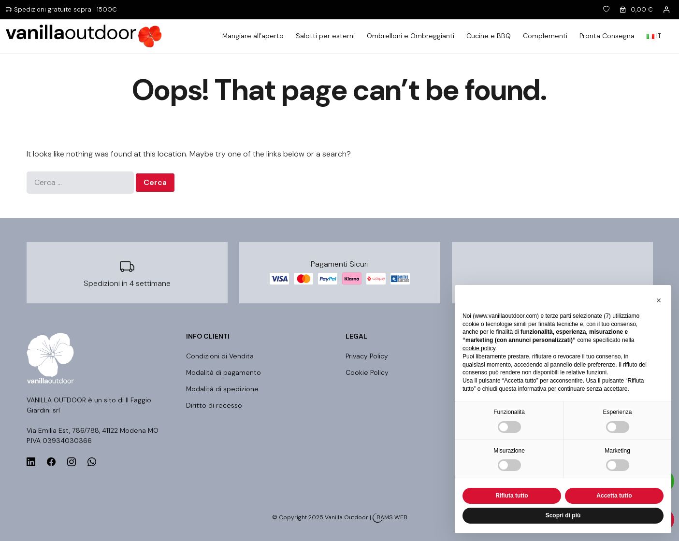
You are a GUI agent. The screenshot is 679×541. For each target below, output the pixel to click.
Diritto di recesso (214, 405)
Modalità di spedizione (222, 388)
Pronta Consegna (607, 35)
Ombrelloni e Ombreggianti (410, 35)
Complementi (545, 35)
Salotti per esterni (325, 35)
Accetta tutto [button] (614, 495)
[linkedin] (31, 462)
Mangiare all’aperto (253, 35)
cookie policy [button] (478, 348)
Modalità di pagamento (223, 372)
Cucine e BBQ (488, 35)
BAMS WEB (391, 517)
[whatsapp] (91, 462)
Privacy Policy (367, 356)
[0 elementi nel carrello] (635, 10)
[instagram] (71, 462)
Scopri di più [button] (563, 515)
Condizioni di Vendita (220, 356)
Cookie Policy (367, 372)
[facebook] (51, 462)
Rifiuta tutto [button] (511, 495)
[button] (658, 300)
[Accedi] (666, 9)
